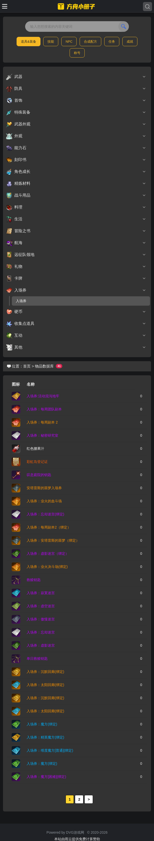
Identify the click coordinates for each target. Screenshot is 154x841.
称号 (77, 53)
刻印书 (76, 160)
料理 (76, 207)
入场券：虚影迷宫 (41, 645)
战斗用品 (76, 195)
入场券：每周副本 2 (42, 422)
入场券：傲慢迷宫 (41, 619)
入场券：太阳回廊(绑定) (45, 685)
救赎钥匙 (34, 580)
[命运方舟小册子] (77, 6)
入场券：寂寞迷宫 (41, 593)
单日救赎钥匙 (37, 658)
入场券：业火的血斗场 (44, 501)
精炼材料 (76, 183)
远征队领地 (76, 254)
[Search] (147, 6)
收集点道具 (76, 323)
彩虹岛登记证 (37, 462)
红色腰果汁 (35, 448)
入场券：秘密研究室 (42, 435)
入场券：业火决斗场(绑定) (47, 567)
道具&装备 (28, 41)
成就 (130, 41)
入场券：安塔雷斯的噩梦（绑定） (53, 540)
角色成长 (76, 171)
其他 (76, 347)
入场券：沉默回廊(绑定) (45, 672)
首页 (27, 366)
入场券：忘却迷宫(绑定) (45, 514)
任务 (112, 41)
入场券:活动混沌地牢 (43, 396)
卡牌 (76, 278)
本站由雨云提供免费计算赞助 (77, 839)
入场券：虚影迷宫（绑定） (48, 553)
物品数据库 (44, 366)
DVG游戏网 (75, 832)
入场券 (76, 290)
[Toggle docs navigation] (4, 6)
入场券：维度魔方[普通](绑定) (50, 750)
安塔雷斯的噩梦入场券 (44, 488)
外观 (76, 136)
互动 (76, 335)
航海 (76, 243)
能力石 (76, 148)
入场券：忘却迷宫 (41, 632)
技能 (50, 41)
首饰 (76, 100)
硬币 (76, 312)
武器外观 (76, 124)
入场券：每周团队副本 (44, 409)
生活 (76, 219)
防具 (76, 88)
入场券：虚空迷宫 (41, 606)
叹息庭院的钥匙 (39, 475)
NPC (69, 41)
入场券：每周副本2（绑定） (49, 527)
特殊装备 (76, 112)
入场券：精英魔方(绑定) (45, 737)
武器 (76, 77)
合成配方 (90, 41)
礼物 (76, 266)
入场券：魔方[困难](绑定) (46, 777)
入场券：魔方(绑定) (42, 724)
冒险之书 (76, 231)
